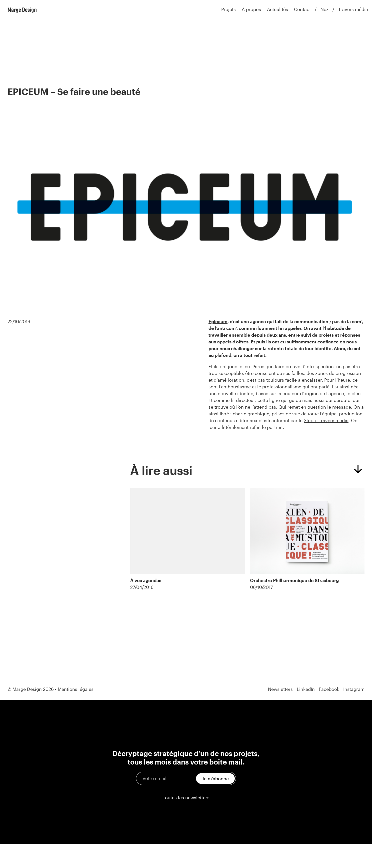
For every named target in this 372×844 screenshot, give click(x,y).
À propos (251, 9)
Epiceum (218, 321)
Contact (302, 9)
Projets (228, 9)
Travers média (353, 9)
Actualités (277, 9)
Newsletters (280, 689)
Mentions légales (76, 689)
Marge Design (22, 9)
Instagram (353, 689)
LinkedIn (306, 689)
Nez (324, 9)
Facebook (329, 689)
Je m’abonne (215, 778)
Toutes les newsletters (186, 797)
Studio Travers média (326, 420)
